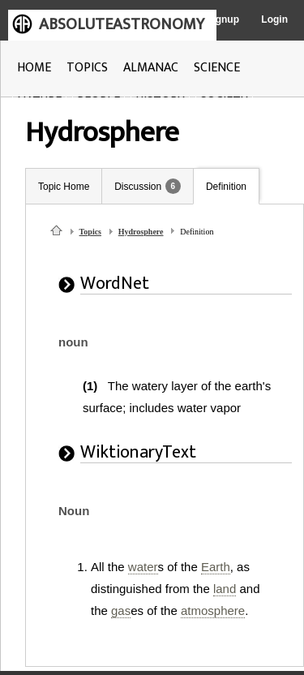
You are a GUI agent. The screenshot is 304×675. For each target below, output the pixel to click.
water (143, 567)
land (224, 588)
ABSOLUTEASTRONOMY (121, 24)
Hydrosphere (141, 231)
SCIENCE (217, 68)
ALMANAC (150, 68)
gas (121, 610)
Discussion (137, 186)
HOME (34, 68)
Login (274, 19)
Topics (90, 231)
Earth (215, 567)
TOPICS (87, 68)
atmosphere (213, 610)
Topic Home (63, 186)
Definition (226, 186)
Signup (222, 19)
